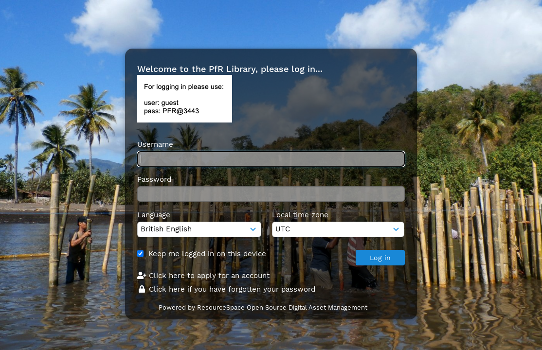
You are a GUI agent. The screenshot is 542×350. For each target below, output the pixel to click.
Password (154, 179)
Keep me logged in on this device (207, 253)
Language (153, 214)
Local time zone (300, 214)
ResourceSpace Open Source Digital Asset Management (282, 307)
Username (155, 144)
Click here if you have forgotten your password (226, 289)
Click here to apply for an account (203, 275)
